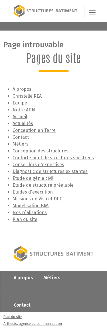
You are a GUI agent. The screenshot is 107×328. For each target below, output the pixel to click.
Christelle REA (27, 96)
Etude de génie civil (33, 178)
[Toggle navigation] (92, 12)
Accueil (20, 116)
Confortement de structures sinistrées (53, 157)
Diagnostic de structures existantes (50, 171)
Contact (21, 137)
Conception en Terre (34, 130)
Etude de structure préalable (43, 185)
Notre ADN (24, 109)
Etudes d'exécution (33, 192)
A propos (22, 89)
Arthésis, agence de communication (32, 323)
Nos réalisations (30, 212)
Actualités (23, 123)
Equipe (20, 103)
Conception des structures (40, 151)
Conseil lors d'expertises (38, 164)
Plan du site (25, 219)
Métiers (21, 144)
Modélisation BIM (31, 205)
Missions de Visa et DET (37, 199)
